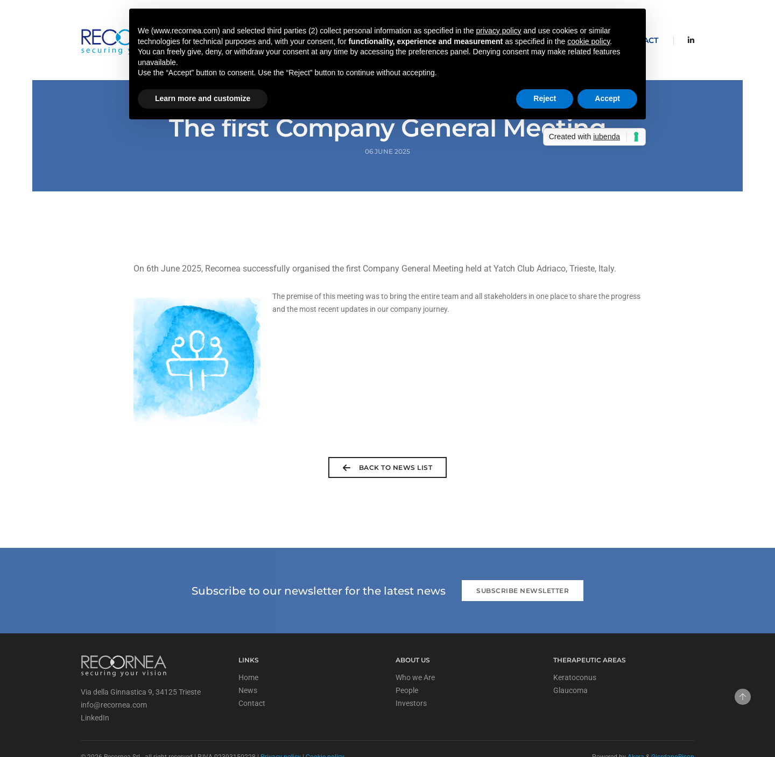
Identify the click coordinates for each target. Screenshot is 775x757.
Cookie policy (325, 730)
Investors (411, 677)
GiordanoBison (672, 730)
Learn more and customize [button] (202, 98)
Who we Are (415, 651)
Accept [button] (607, 98)
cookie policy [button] (588, 41)
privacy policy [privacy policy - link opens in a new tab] (498, 30)
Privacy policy (280, 730)
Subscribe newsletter (522, 564)
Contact (251, 677)
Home (248, 651)
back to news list (387, 441)
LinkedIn (95, 691)
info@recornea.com (114, 678)
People (407, 664)
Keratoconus (574, 651)
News (247, 664)
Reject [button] (544, 98)
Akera (636, 730)
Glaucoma (570, 664)
